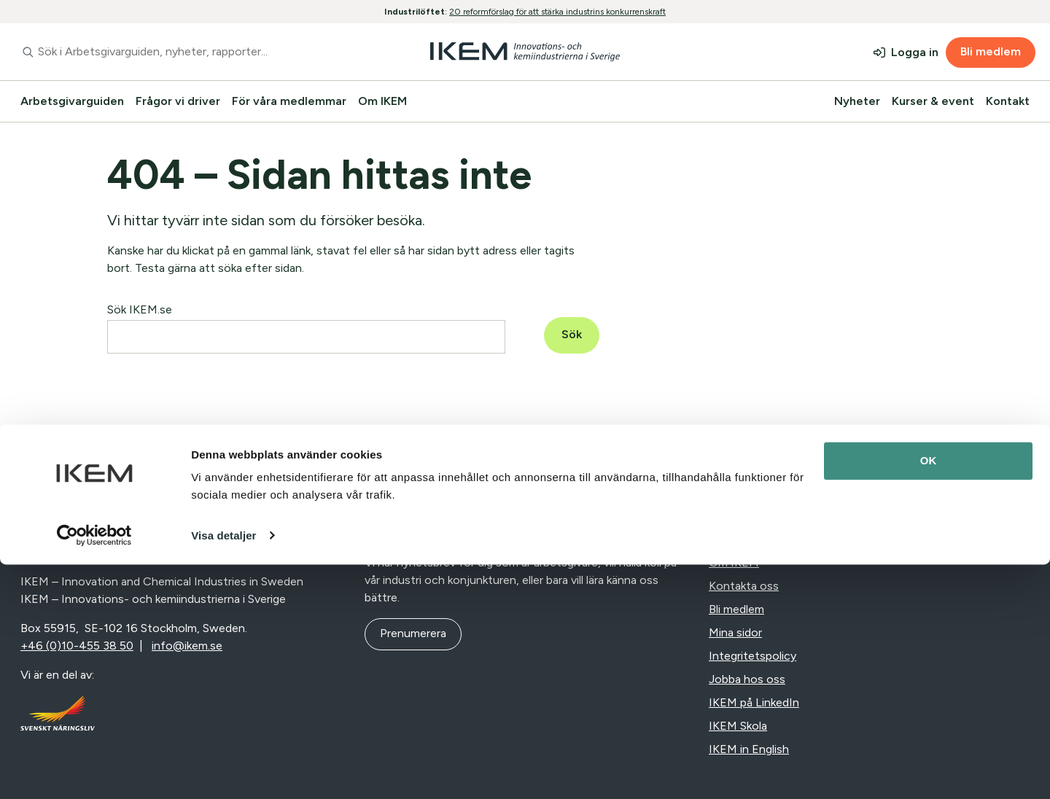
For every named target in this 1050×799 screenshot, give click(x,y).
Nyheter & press (751, 539)
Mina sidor (735, 632)
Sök (571, 334)
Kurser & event (933, 101)
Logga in (914, 52)
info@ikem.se (187, 645)
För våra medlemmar (289, 101)
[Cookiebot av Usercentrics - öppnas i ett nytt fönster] (94, 771)
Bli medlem (990, 51)
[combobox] (185, 51)
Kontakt (1008, 101)
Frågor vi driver (178, 101)
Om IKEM (382, 101)
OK (928, 696)
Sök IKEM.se (139, 309)
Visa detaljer (223, 770)
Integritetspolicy (752, 656)
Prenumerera (413, 633)
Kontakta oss (744, 586)
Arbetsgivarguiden (72, 101)
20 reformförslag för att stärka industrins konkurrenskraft (557, 12)
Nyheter (857, 101)
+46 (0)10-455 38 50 (76, 645)
